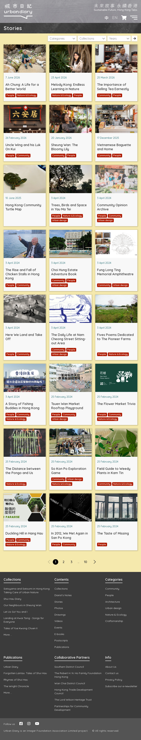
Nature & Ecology (26, 95)
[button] (133, 18)
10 (85, 562)
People (10, 95)
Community (104, 95)
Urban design (59, 220)
